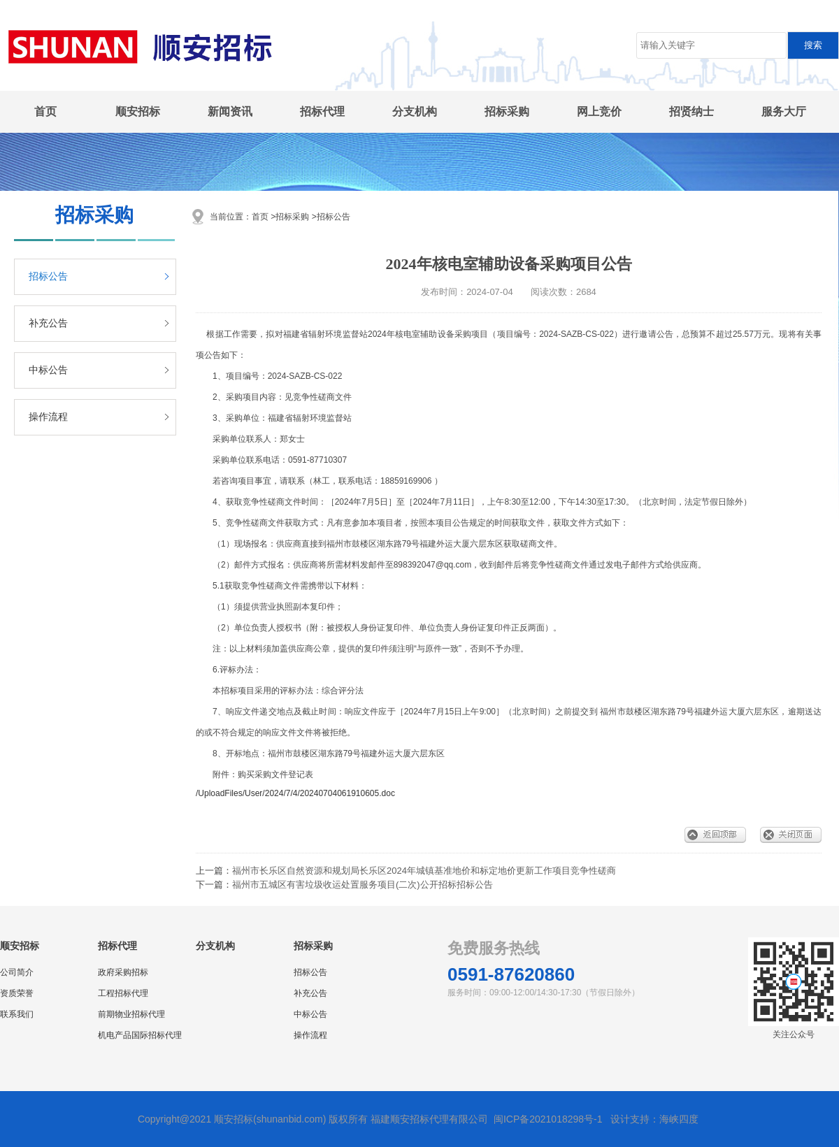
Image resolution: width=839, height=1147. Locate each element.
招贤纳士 (691, 111)
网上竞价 (599, 111)
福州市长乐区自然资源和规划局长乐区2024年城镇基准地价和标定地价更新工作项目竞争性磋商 (424, 870)
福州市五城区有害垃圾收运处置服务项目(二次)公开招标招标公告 (362, 884)
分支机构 (414, 111)
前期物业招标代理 (131, 1014)
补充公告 (48, 323)
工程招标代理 (123, 993)
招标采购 (507, 111)
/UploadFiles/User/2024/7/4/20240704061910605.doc (295, 793)
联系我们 (17, 1014)
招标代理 (322, 111)
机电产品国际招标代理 (140, 1035)
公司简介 (17, 972)
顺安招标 (137, 111)
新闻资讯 (230, 111)
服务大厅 (783, 111)
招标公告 (48, 276)
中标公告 (48, 370)
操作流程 (48, 417)
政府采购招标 (123, 972)
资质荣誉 (17, 993)
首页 (45, 111)
